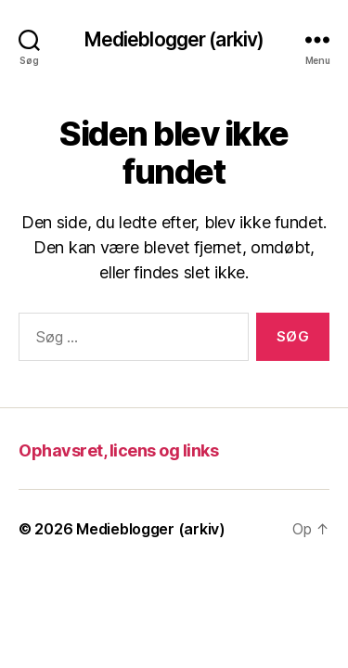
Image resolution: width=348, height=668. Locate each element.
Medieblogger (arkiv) (174, 39)
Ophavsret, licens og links (118, 450)
